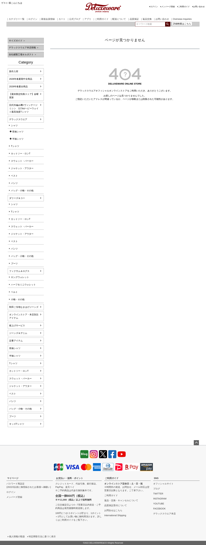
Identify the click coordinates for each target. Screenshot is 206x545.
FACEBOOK (159, 508)
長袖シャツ (17, 131)
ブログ (156, 488)
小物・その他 (17, 299)
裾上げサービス (17, 325)
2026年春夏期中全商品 (20, 79)
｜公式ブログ (73, 19)
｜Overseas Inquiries (181, 19)
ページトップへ (196, 442)
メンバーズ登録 (168, 6)
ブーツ (14, 263)
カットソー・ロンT (20, 153)
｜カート (60, 19)
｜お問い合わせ (161, 19)
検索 (167, 24)
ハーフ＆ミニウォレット (23, 284)
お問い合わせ (199, 6)
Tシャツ (15, 146)
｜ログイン (31, 19)
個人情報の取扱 (17, 536)
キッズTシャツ (16, 424)
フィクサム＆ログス (19, 271)
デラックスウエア (18, 119)
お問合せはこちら (113, 510)
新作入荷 (13, 71)
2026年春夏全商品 (18, 86)
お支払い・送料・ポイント (69, 478)
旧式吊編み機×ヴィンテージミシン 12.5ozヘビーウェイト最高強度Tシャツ (23, 108)
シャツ (14, 125)
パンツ (14, 183)
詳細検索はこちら (182, 23)
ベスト (14, 175)
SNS (156, 478)
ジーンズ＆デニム (18, 333)
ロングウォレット (20, 277)
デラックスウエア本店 (164, 513)
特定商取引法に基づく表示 (42, 536)
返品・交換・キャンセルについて (121, 500)
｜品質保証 (133, 19)
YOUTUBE (158, 503)
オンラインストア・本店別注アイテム (23, 316)
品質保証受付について (115, 505)
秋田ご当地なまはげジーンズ (23, 307)
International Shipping (115, 515)
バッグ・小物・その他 (22, 190)
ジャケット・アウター (22, 168)
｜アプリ (86, 19)
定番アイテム (16, 340)
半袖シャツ (17, 139)
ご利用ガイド (184, 6)
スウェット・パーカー (22, 161)
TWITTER (158, 493)
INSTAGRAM (159, 498)
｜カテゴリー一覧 (15, 19)
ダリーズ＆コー (17, 198)
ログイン (154, 6)
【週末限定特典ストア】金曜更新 (23, 96)
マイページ (12, 478)
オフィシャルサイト (163, 483)
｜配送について (118, 19)
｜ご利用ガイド (100, 19)
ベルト (14, 292)
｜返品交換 (146, 19)
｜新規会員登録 (47, 19)
